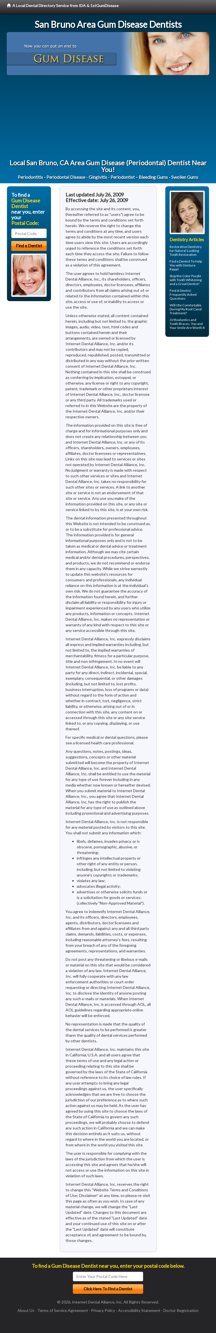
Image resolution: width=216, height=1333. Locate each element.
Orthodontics (180, 320)
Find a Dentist (180, 261)
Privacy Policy (103, 1310)
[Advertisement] (108, 117)
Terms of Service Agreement (62, 1310)
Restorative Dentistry (186, 247)
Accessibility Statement (139, 1310)
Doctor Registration (181, 1310)
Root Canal (194, 309)
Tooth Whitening (189, 280)
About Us (25, 1310)
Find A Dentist (180, 290)
